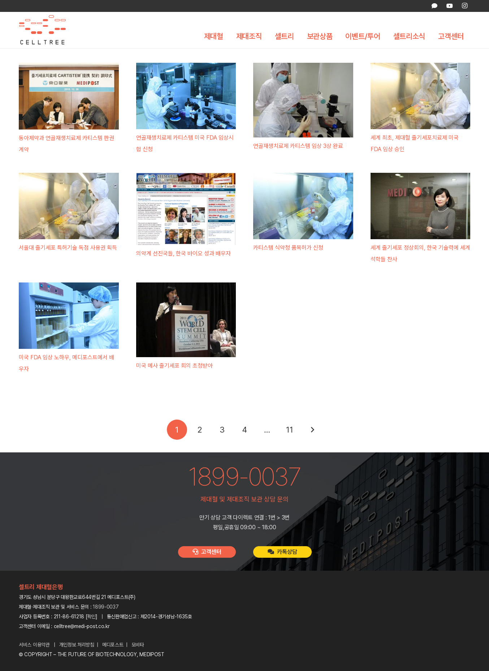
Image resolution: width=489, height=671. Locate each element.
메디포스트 (113, 645)
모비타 (137, 645)
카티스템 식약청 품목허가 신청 (288, 247)
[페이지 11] (290, 430)
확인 (91, 616)
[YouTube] (449, 6)
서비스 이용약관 (34, 645)
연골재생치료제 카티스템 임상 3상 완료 (298, 145)
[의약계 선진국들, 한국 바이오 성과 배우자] (186, 209)
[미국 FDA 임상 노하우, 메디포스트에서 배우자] (69, 315)
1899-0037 (105, 607)
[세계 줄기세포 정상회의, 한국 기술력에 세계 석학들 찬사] (421, 206)
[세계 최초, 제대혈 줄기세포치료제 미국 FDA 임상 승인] (421, 96)
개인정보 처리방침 (76, 645)
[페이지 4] (244, 430)
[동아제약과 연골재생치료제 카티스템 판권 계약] (69, 96)
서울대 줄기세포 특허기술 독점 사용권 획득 (68, 247)
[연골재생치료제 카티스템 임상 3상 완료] (303, 100)
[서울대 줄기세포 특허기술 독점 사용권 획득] (69, 206)
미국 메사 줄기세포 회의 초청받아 (174, 365)
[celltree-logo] (47, 31)
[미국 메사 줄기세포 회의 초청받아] (186, 319)
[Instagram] (464, 6)
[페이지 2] (199, 430)
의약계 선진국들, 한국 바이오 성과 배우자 (183, 253)
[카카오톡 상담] (434, 6)
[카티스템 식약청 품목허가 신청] (303, 206)
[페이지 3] (222, 430)
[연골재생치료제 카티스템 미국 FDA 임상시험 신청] (186, 96)
